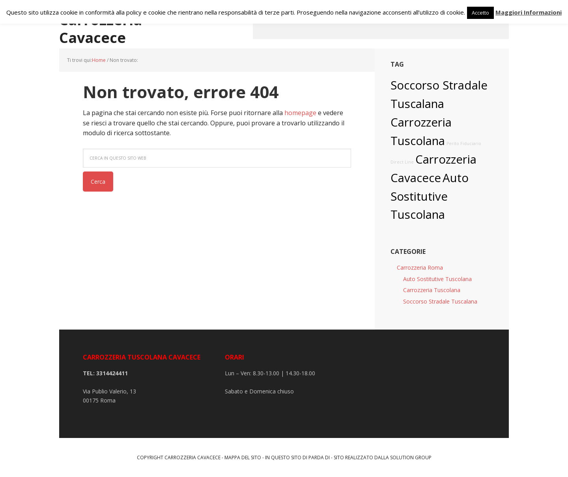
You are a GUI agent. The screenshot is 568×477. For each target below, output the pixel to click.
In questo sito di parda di (297, 457)
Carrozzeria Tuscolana (431, 290)
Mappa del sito (242, 457)
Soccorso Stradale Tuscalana (440, 301)
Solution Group (411, 457)
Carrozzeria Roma (420, 267)
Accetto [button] (480, 12)
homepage (300, 112)
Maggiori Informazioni (528, 12)
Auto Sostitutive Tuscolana (429, 196)
